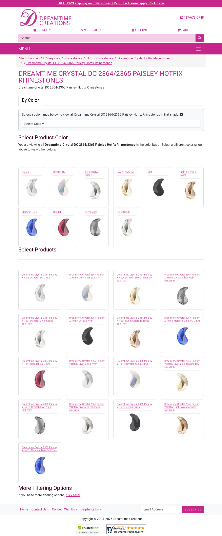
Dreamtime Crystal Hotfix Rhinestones (144, 58)
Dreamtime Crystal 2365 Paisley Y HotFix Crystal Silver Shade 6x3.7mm (87, 408)
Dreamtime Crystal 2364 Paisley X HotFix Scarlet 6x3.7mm (39, 363)
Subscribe (193, 509)
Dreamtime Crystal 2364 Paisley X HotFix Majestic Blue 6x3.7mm (182, 320)
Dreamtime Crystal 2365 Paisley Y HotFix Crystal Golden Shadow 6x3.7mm (182, 365)
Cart (183, 30)
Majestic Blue (29, 213)
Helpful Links (89, 509)
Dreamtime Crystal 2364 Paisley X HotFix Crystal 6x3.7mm (39, 277)
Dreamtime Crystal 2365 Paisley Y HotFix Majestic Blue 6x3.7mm (39, 450)
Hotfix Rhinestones (100, 58)
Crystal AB (59, 173)
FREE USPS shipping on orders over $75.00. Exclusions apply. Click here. (111, 3)
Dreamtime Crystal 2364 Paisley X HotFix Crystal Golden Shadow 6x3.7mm (134, 278)
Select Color (32, 124)
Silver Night (91, 213)
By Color (30, 100)
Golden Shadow (125, 173)
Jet (150, 173)
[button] (181, 114)
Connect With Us (63, 509)
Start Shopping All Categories (39, 58)
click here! (73, 495)
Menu (24, 49)
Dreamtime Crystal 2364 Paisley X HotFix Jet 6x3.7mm (87, 320)
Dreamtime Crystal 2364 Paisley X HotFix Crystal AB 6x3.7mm (87, 277)
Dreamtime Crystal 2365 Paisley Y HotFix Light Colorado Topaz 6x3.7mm (182, 408)
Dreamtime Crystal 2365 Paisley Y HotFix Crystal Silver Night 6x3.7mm (39, 408)
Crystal (26, 173)
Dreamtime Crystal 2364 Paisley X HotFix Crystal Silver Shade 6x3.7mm (39, 321)
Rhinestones (73, 58)
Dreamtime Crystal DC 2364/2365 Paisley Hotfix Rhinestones (68, 63)
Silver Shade (123, 213)
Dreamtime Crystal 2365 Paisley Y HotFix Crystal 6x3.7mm (87, 363)
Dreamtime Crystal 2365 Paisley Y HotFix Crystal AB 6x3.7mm (134, 363)
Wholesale (90, 30)
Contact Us (39, 509)
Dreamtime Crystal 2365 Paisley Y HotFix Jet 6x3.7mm (134, 406)
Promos (41, 30)
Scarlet (57, 213)
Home (24, 509)
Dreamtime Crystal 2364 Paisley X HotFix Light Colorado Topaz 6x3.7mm (134, 321)
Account (140, 30)
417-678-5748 (192, 17)
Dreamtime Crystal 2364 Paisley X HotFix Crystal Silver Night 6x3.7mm (182, 278)
